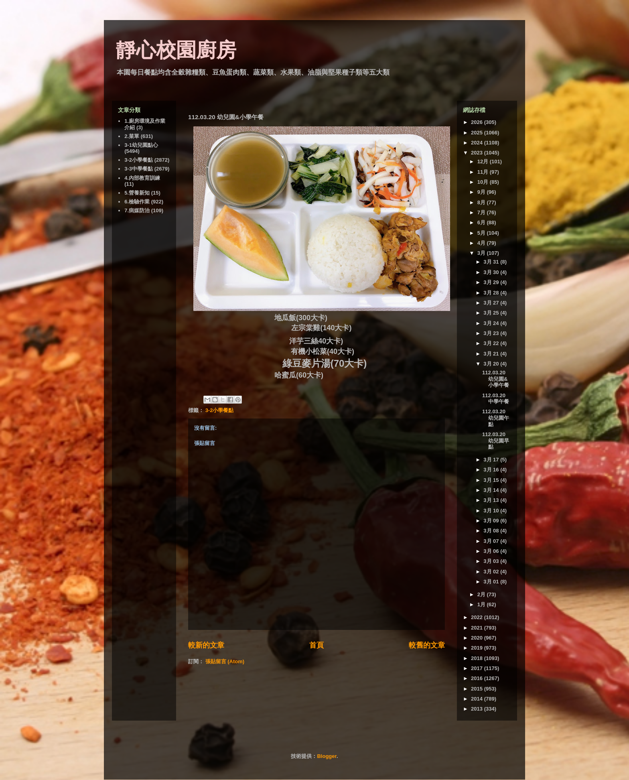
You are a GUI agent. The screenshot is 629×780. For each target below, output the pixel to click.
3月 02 (491, 572)
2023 (477, 153)
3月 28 (491, 293)
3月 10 (491, 511)
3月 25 (491, 313)
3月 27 (491, 303)
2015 (477, 689)
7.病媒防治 (137, 210)
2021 (477, 628)
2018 (477, 658)
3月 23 (491, 333)
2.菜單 (131, 136)
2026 (477, 122)
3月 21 (491, 354)
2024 (477, 143)
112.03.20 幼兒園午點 (495, 417)
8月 (482, 202)
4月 (482, 243)
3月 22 (491, 343)
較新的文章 (206, 645)
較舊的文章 (427, 645)
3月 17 (491, 460)
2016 (477, 678)
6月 (482, 222)
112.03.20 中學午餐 (495, 398)
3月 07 (491, 541)
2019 (477, 648)
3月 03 (491, 561)
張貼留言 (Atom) (225, 661)
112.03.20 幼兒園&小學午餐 (495, 379)
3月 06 (491, 551)
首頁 (316, 645)
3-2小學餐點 (219, 410)
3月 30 (491, 272)
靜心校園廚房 (176, 50)
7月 (482, 212)
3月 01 (491, 582)
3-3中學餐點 (138, 169)
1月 (482, 604)
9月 (482, 192)
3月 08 (491, 531)
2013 (477, 709)
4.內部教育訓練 (142, 178)
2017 (477, 668)
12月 (483, 161)
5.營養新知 (137, 193)
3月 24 (491, 323)
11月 (483, 172)
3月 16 (491, 470)
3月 (482, 253)
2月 (482, 594)
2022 (477, 617)
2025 (477, 133)
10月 (483, 182)
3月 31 (491, 262)
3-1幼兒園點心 (141, 145)
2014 (477, 699)
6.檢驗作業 (137, 202)
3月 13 (491, 500)
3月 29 (491, 282)
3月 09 (491, 521)
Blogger (326, 756)
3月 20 (491, 364)
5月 (482, 233)
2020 (477, 638)
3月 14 (491, 490)
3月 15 (491, 480)
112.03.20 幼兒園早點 (495, 440)
